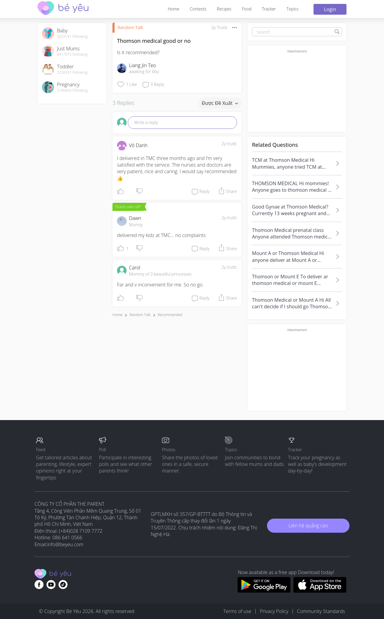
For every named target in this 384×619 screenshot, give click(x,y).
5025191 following (72, 36)
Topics (292, 9)
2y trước (229, 144)
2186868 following (72, 90)
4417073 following (72, 54)
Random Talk (130, 27)
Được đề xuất (220, 103)
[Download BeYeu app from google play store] (263, 591)
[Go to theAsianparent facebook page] (39, 584)
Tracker (269, 9)
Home (173, 9)
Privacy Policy (274, 611)
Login (330, 9)
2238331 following (72, 72)
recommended (170, 314)
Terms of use (237, 611)
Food (246, 9)
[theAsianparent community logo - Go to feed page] (63, 8)
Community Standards (321, 611)
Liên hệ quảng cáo (308, 525)
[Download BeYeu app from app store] (319, 591)
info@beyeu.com (65, 544)
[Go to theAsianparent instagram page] (63, 584)
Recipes (224, 9)
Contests (198, 9)
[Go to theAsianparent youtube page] (51, 584)
